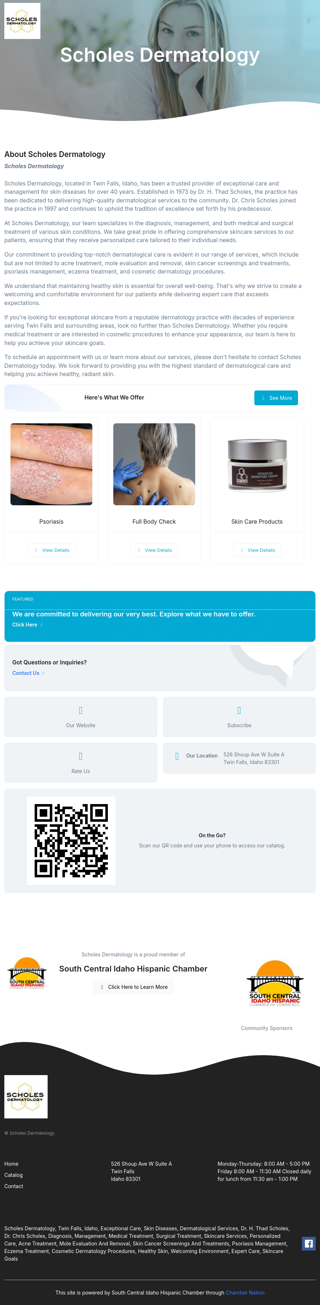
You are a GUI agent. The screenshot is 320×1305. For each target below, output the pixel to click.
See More (276, 398)
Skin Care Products (256, 521)
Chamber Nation (245, 1292)
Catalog (13, 1175)
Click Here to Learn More (133, 987)
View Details (52, 550)
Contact (13, 1186)
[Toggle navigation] (309, 21)
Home (11, 1164)
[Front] (23, 21)
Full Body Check (154, 521)
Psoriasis (51, 521)
